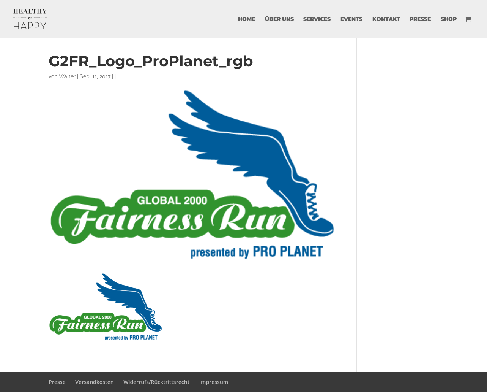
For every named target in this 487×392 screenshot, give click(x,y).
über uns (279, 19)
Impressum (213, 382)
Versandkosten (94, 382)
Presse (420, 19)
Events (351, 19)
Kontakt (386, 19)
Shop (449, 19)
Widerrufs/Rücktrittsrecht (156, 382)
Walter (67, 76)
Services (317, 19)
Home (246, 19)
